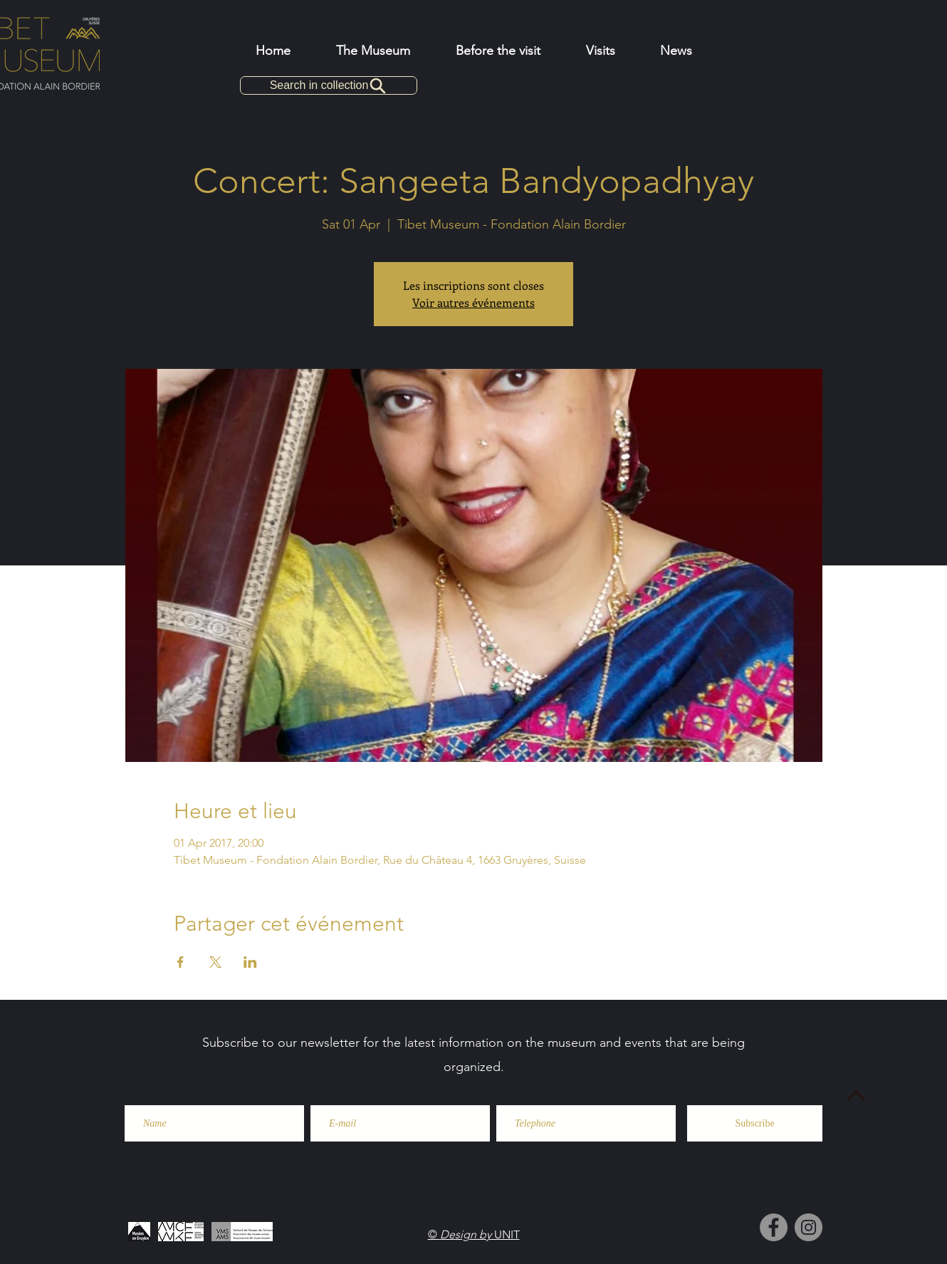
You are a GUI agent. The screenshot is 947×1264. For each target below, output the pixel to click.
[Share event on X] (215, 962)
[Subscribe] (754, 1123)
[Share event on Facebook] (180, 962)
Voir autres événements (473, 302)
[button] (498, 50)
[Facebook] (774, 1227)
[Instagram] (808, 1227)
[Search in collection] (328, 85)
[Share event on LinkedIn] (250, 962)
